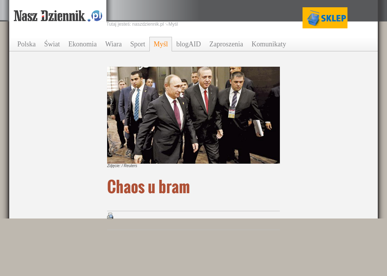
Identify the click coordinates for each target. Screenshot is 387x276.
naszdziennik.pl (148, 24)
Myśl (161, 44)
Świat (52, 44)
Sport (137, 44)
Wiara (113, 44)
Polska (26, 44)
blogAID (188, 44)
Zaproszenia (226, 44)
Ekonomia (82, 44)
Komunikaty (268, 44)
